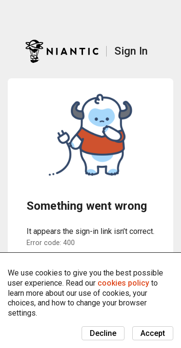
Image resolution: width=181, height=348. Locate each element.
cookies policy (123, 283)
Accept (152, 333)
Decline (103, 333)
